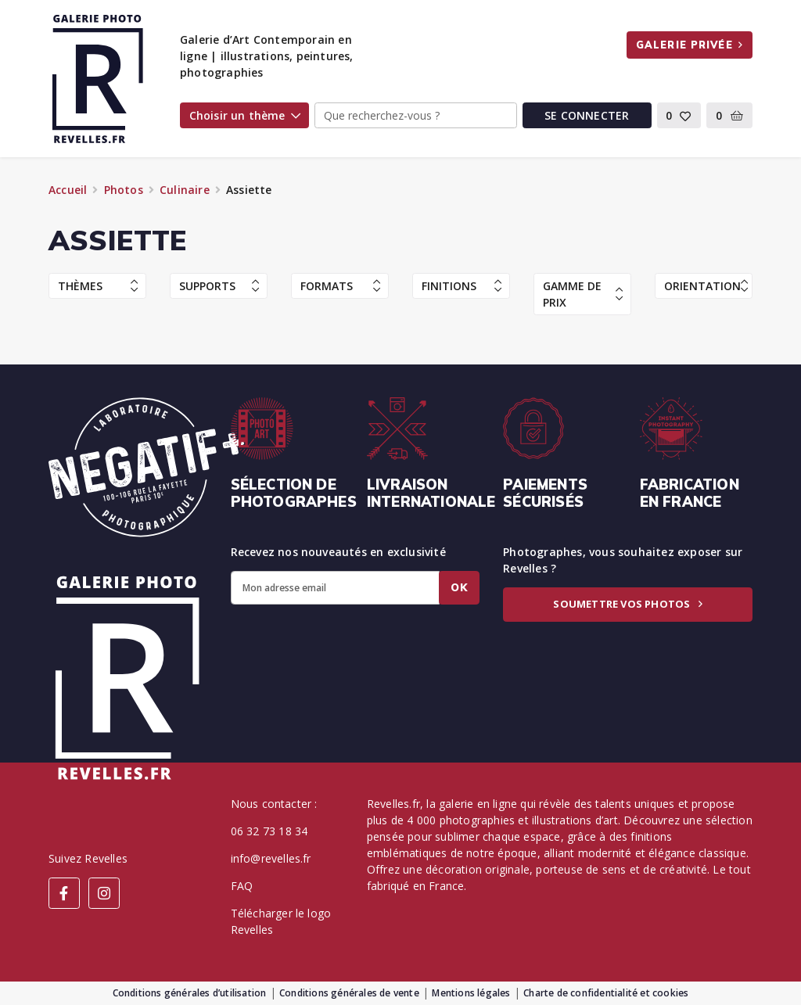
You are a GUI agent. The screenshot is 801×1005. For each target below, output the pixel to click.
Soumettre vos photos (627, 604)
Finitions (461, 286)
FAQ (242, 885)
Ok (459, 587)
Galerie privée (689, 44)
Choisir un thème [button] (244, 115)
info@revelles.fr (271, 858)
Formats (340, 286)
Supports (219, 286)
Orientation (706, 286)
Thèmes (98, 286)
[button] (679, 115)
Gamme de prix (583, 294)
